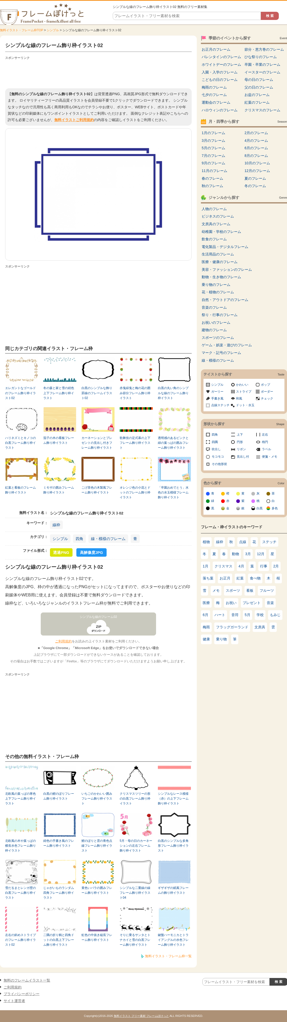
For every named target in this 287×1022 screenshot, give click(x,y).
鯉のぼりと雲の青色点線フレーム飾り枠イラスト (96, 846)
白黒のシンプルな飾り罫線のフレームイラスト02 (96, 393)
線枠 (56, 525)
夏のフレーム (255, 178)
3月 (248, 554)
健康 (206, 639)
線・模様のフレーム (108, 538)
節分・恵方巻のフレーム (264, 49)
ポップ (265, 384)
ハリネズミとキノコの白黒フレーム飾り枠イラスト (20, 443)
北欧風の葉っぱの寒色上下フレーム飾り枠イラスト (20, 798)
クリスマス (223, 566)
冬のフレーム (255, 186)
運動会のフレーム (216, 102)
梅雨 (206, 627)
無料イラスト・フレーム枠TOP (21, 30)
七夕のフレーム (214, 95)
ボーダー (267, 391)
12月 (261, 554)
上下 (240, 434)
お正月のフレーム (216, 49)
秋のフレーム (212, 186)
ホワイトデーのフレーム (221, 64)
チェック (267, 398)
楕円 (265, 442)
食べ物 (255, 578)
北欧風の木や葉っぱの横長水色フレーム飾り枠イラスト (20, 846)
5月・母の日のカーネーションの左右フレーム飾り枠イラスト (136, 846)
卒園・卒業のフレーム (262, 64)
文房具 (259, 627)
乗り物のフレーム (216, 285)
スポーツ (233, 590)
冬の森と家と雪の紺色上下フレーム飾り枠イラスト (58, 393)
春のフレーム (212, 178)
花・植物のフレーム (218, 292)
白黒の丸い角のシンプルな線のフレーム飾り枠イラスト (173, 393)
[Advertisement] (98, 72)
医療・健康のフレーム (220, 262)
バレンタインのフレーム (221, 57)
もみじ (275, 615)
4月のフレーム (256, 140)
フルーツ (267, 590)
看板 (249, 590)
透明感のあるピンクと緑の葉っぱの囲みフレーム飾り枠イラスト (173, 443)
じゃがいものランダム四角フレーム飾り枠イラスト (58, 893)
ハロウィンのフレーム (220, 110)
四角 (79, 538)
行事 (263, 566)
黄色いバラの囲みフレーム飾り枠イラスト (96, 890)
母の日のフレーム (258, 80)
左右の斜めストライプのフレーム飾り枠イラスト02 (20, 940)
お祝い (231, 603)
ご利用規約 (63, 641)
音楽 (270, 603)
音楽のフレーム (214, 307)
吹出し (216, 449)
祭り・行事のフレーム (220, 315)
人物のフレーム (214, 209)
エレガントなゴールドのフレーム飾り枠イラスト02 (20, 393)
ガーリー (217, 391)
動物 (235, 554)
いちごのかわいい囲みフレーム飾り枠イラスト (96, 798)
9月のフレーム (213, 163)
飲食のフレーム (214, 239)
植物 (206, 542)
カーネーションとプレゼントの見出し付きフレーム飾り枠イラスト (96, 443)
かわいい (242, 384)
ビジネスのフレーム (218, 216)
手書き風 (217, 398)
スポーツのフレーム (218, 338)
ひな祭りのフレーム (260, 57)
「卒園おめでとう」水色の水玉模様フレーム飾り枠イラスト (173, 492)
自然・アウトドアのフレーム (225, 300)
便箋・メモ (269, 456)
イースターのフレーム (262, 72)
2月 (276, 566)
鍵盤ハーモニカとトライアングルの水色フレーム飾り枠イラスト (173, 940)
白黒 (260, 508)
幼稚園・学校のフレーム (221, 232)
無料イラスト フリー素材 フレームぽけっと (141, 1015)
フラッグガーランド (232, 627)
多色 (275, 508)
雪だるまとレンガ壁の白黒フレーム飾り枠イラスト (20, 893)
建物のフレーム (214, 330)
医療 (206, 603)
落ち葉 (208, 578)
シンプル (53, 30)
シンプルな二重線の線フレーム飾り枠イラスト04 (135, 893)
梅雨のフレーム (214, 87)
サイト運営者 (14, 1001)
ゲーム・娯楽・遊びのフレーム (227, 345)
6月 (205, 615)
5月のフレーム (213, 148)
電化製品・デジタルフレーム (225, 247)
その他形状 (219, 464)
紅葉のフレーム (257, 102)
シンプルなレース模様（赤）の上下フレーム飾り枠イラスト (173, 798)
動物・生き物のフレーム (221, 277)
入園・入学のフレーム (220, 72)
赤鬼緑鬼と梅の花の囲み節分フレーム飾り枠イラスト (135, 393)
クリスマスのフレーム (262, 110)
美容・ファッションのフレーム (227, 269)
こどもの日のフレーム (220, 80)
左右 (265, 434)
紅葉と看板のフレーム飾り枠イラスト (20, 490)
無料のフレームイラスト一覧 (27, 980)
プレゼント (252, 603)
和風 (239, 398)
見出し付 (243, 456)
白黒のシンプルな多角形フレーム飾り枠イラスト (173, 846)
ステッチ (269, 542)
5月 (247, 615)
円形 (240, 442)
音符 (235, 615)
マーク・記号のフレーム (221, 353)
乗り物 (221, 639)
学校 (260, 615)
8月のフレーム (256, 156)
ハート (219, 615)
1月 (205, 566)
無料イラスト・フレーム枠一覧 (168, 956)
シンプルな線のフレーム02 (98, 617)
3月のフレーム (213, 140)
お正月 (225, 578)
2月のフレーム (256, 133)
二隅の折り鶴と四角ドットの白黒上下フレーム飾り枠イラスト (58, 940)
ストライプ (243, 391)
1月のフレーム (213, 133)
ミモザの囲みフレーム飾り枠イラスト (58, 490)
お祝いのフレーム (216, 322)
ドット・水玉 (245, 405)
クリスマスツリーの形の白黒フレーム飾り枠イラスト (135, 798)
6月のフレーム (256, 148)
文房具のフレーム (216, 224)
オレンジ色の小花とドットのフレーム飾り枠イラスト (135, 492)
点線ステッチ (220, 405)
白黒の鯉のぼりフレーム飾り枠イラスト (58, 796)
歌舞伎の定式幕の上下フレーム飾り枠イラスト (135, 443)
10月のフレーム (257, 163)
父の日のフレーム (258, 87)
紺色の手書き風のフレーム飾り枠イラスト (58, 843)
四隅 (215, 442)
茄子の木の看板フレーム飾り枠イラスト (58, 440)
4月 (241, 566)
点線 (242, 542)
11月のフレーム (214, 171)
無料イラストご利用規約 (74, 120)
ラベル (266, 449)
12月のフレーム (257, 171)
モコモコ (218, 456)
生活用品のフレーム (218, 254)
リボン (241, 449)
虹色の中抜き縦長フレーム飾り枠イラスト (96, 937)
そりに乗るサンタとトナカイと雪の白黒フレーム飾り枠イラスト (135, 940)
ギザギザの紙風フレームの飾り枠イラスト (173, 890)
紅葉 (240, 578)
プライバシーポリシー (21, 994)
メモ (216, 590)
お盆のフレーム (257, 95)
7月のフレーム (213, 156)
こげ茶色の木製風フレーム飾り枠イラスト (96, 490)
